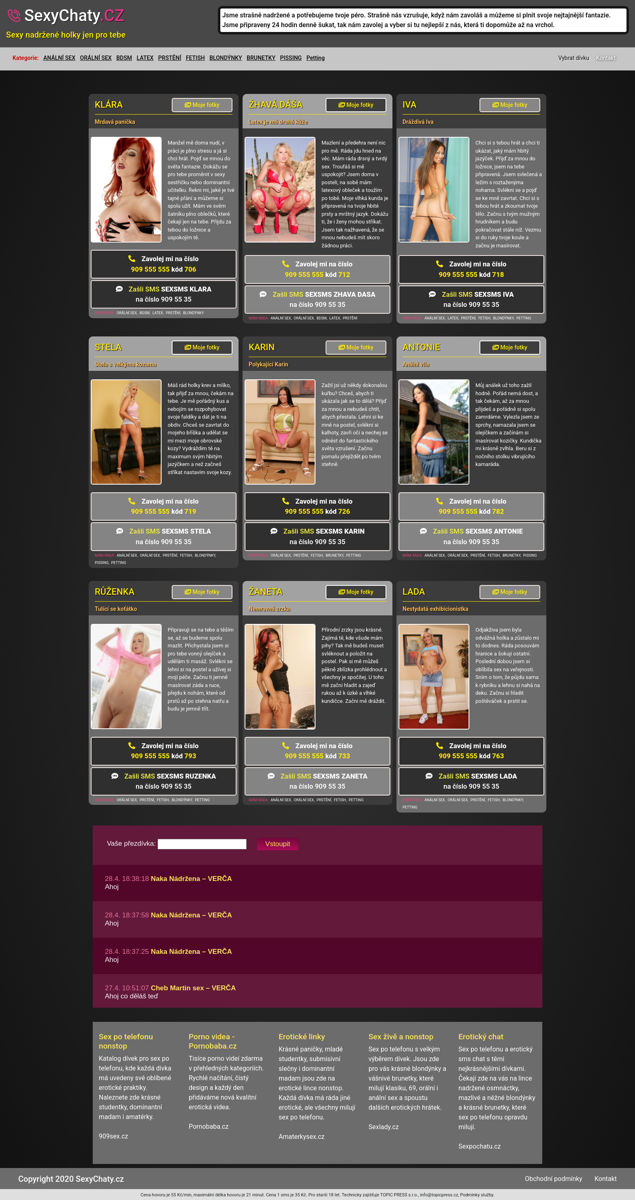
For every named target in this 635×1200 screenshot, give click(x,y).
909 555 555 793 (163, 751)
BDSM (124, 58)
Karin (262, 347)
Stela (108, 347)
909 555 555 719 (163, 506)
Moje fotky (202, 105)
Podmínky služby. (477, 1195)
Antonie (421, 347)
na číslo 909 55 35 (163, 294)
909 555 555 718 (471, 269)
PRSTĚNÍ (169, 58)
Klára (109, 105)
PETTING (523, 318)
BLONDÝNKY (225, 58)
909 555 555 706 (163, 264)
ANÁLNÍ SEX (59, 58)
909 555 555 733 (317, 751)
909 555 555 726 (317, 506)
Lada (414, 592)
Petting (316, 58)
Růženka (114, 592)
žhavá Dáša (276, 105)
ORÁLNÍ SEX (96, 58)
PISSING (291, 58)
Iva (409, 105)
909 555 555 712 (317, 269)
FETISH (195, 58)
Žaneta (265, 592)
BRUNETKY (261, 58)
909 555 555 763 (471, 751)
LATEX (145, 58)
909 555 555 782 (471, 506)
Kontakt (606, 58)
